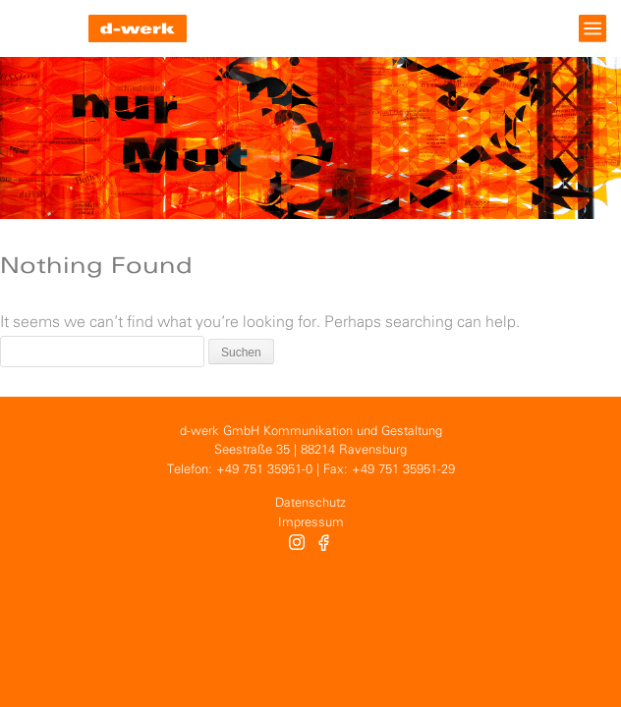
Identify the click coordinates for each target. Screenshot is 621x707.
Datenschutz (310, 503)
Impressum (311, 522)
